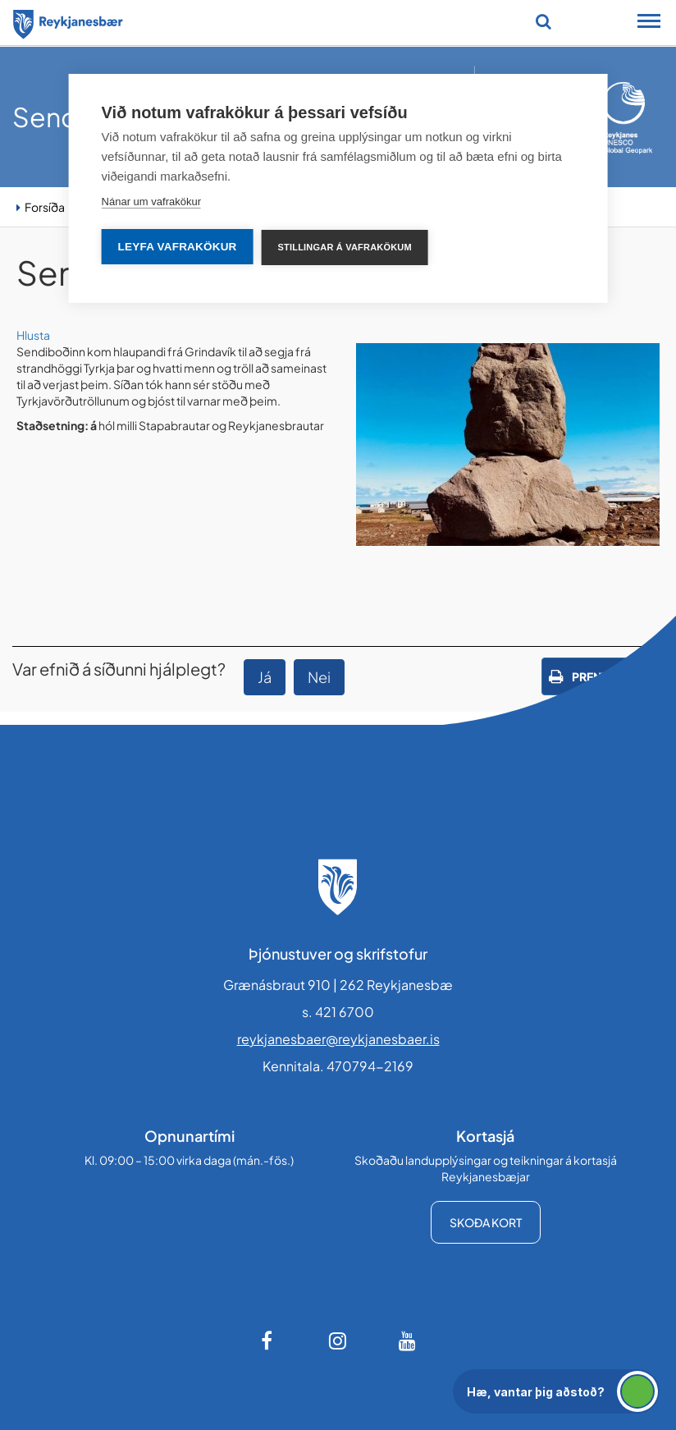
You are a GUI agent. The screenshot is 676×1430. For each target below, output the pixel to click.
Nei (319, 676)
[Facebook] (268, 1340)
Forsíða (45, 206)
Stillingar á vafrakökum (345, 247)
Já (265, 676)
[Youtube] (407, 1340)
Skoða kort (486, 1222)
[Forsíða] (68, 21)
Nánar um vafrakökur (151, 201)
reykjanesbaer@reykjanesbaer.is (338, 1038)
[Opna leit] (543, 21)
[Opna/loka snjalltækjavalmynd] (649, 23)
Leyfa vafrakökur (177, 247)
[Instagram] (338, 1340)
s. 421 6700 (338, 1011)
